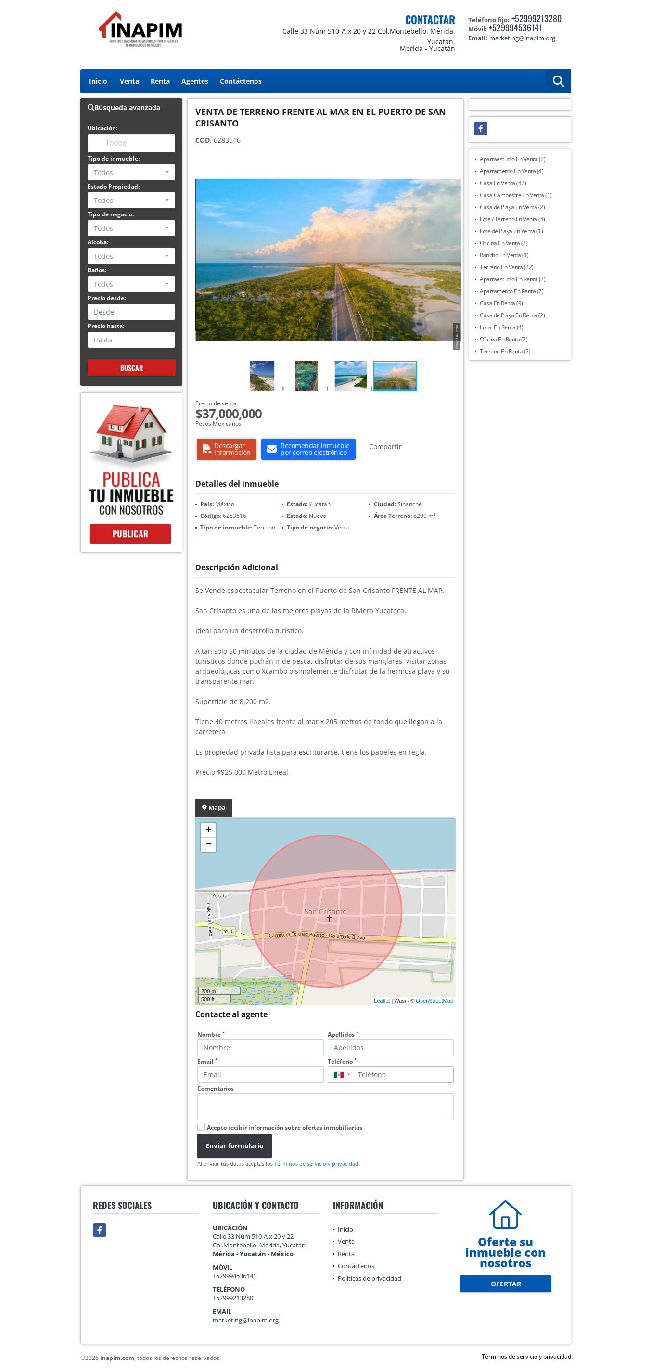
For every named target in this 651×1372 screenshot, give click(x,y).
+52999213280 (536, 18)
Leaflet (382, 1001)
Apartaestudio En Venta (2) (512, 159)
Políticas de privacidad (369, 1278)
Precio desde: (107, 298)
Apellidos (343, 1035)
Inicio (98, 81)
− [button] (208, 845)
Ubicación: (102, 128)
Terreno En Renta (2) (505, 351)
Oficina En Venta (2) (503, 243)
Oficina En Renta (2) (503, 339)
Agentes (194, 81)
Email (207, 1061)
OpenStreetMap (434, 1001)
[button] (452, 168)
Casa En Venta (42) (503, 183)
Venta (129, 81)
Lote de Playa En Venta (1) (511, 231)
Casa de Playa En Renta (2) (512, 315)
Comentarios (215, 1088)
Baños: (97, 270)
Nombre (211, 1035)
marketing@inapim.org (246, 1320)
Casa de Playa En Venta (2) (512, 207)
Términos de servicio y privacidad (316, 1163)
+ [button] (208, 830)
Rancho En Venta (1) (504, 255)
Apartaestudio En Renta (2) (512, 279)
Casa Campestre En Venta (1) (516, 195)
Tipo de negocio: (111, 214)
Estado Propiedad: (114, 186)
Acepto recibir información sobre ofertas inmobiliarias (284, 1127)
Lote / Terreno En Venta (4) (512, 219)
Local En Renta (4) (501, 327)
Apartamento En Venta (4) (511, 171)
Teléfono (342, 1061)
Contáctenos (241, 81)
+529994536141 (515, 27)
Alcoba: (98, 242)
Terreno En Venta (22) (507, 267)
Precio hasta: (106, 326)
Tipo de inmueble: (114, 158)
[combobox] (132, 172)
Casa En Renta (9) (501, 303)
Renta (160, 81)
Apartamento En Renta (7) (511, 291)
